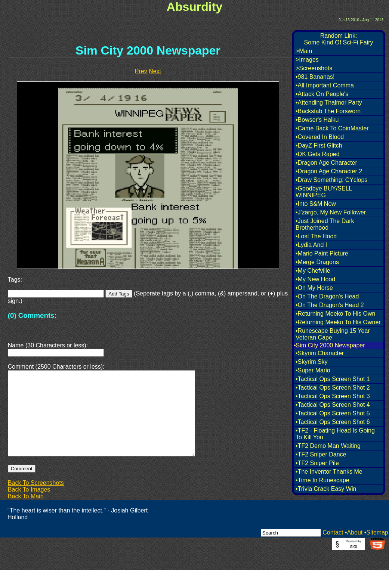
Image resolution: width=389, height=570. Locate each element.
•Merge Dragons (317, 262)
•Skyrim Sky (312, 362)
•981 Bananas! (315, 77)
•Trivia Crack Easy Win (326, 489)
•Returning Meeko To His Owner (338, 322)
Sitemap (377, 550)
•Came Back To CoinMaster (332, 128)
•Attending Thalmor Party (329, 102)
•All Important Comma (325, 85)
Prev (141, 71)
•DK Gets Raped (318, 154)
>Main (304, 51)
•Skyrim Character (320, 353)
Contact (332, 550)
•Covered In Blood (320, 137)
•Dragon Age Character (326, 162)
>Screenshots (314, 68)
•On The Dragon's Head (327, 296)
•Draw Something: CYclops (331, 180)
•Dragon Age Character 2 (329, 171)
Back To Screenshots (36, 501)
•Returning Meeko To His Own (335, 313)
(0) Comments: (32, 315)
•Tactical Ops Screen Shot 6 (333, 422)
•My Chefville (313, 270)
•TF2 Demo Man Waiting (328, 446)
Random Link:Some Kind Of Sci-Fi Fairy (338, 39)
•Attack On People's (322, 94)
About (354, 550)
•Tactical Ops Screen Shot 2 (333, 387)
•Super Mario (313, 370)
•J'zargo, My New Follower (331, 212)
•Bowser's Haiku (317, 120)
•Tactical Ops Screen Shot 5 (333, 413)
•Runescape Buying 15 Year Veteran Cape (333, 334)
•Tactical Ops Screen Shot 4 (333, 405)
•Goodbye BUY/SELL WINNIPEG (324, 191)
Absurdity (194, 6)
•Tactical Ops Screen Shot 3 (333, 396)
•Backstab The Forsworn (328, 111)
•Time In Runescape (322, 480)
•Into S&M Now (316, 204)
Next (155, 71)
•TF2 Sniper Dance (321, 454)
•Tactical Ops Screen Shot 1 (333, 379)
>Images (307, 59)
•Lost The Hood (316, 236)
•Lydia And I (311, 245)
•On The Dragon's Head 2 (330, 305)
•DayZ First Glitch (319, 145)
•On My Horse (314, 288)
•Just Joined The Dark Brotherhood (325, 224)
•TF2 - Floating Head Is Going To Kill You (335, 433)
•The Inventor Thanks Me (329, 471)
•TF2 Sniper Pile (317, 463)
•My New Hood (315, 279)
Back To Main (26, 514)
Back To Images (29, 507)
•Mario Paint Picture (322, 253)
